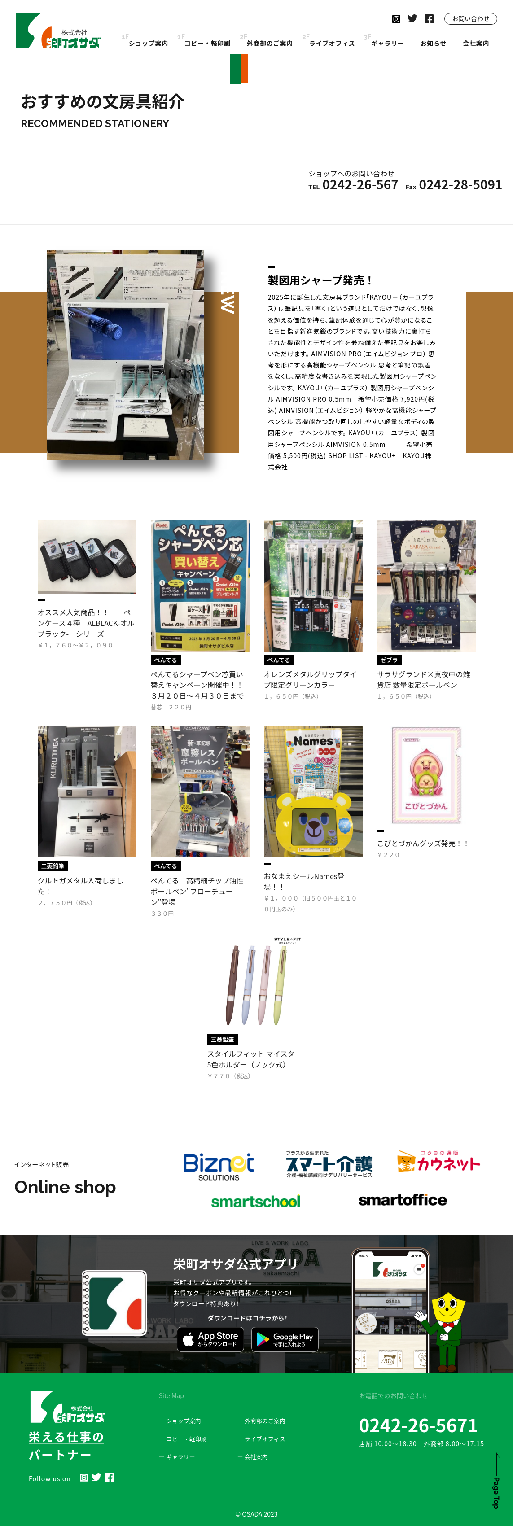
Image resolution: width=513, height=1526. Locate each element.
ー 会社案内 (252, 1456)
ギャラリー (387, 43)
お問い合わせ (471, 18)
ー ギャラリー (177, 1456)
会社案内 (476, 43)
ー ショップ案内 (180, 1421)
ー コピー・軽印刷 (183, 1438)
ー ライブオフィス (261, 1438)
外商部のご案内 (270, 43)
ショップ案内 (148, 43)
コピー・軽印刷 (207, 43)
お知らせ (434, 43)
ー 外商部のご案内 (261, 1421)
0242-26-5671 (418, 1425)
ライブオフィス (332, 43)
